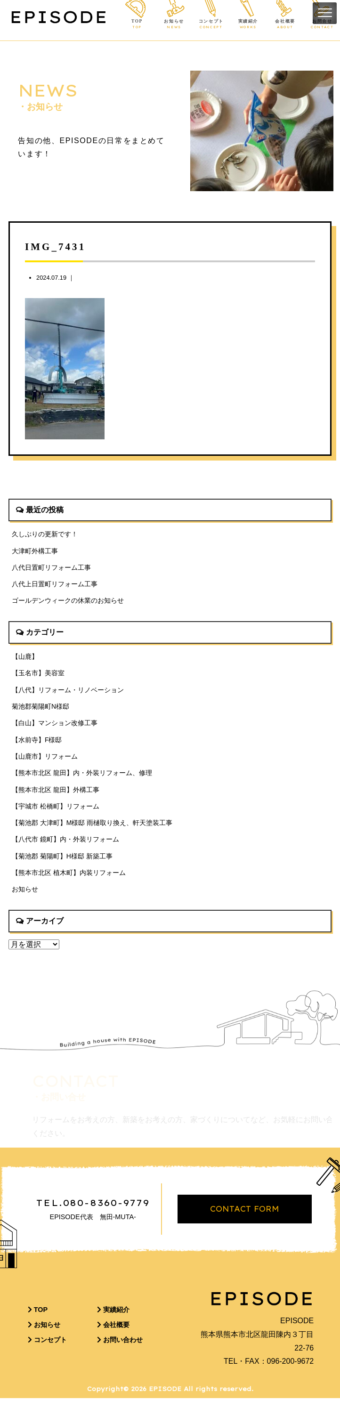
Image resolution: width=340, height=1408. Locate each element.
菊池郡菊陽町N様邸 (40, 709)
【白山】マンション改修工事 (54, 726)
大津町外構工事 (35, 551)
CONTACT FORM (244, 1218)
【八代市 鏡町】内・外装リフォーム (65, 846)
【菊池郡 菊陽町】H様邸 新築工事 (62, 863)
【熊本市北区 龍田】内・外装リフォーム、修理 (82, 778)
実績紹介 (248, 24)
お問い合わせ (120, 1349)
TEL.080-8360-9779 (93, 1212)
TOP (137, 24)
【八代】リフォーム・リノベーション (68, 692)
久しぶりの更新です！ (45, 534)
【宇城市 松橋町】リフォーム (55, 812)
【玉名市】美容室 (38, 676)
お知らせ (174, 24)
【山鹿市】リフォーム (45, 761)
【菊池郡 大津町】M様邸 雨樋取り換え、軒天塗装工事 (92, 829)
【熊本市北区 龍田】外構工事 (55, 795)
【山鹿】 (25, 659)
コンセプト (211, 24)
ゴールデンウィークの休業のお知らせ (68, 602)
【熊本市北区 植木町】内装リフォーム (69, 880)
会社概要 (285, 24)
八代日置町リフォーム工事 (51, 568)
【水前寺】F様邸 (37, 744)
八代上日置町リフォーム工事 (54, 585)
